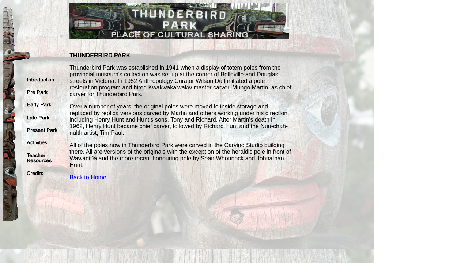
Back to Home (87, 177)
